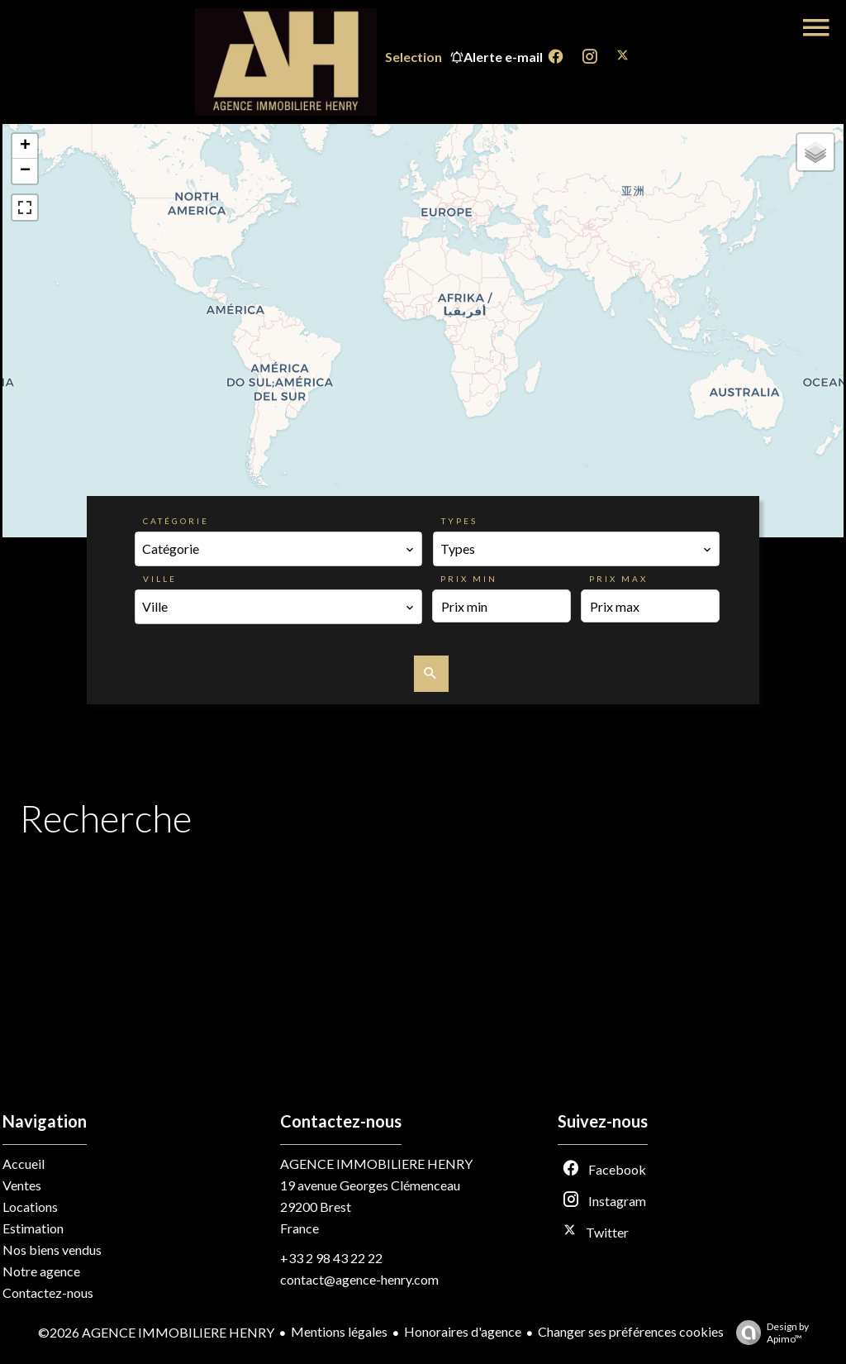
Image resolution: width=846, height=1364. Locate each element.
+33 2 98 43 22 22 (331, 1258)
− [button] (25, 171)
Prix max (618, 579)
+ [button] (25, 146)
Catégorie (176, 521)
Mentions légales (339, 1331)
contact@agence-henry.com (359, 1279)
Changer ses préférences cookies (631, 1331)
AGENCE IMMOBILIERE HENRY (376, 1163)
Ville (160, 579)
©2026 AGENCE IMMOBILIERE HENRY (156, 1332)
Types (459, 521)
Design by (768, 1332)
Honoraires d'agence (462, 1331)
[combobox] (278, 548)
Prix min (468, 579)
